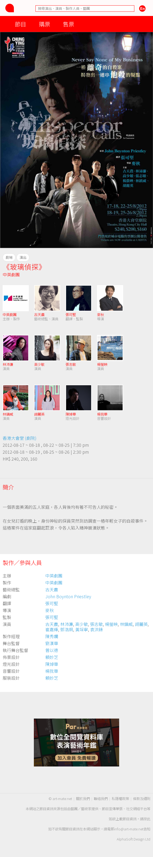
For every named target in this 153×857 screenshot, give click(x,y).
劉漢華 (51, 643)
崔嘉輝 (51, 629)
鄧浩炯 (66, 629)
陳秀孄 (51, 636)
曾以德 (51, 650)
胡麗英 (39, 414)
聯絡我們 (101, 798)
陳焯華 (71, 414)
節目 (20, 24)
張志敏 (71, 364)
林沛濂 (8, 364)
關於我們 (83, 798)
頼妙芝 (51, 657)
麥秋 (100, 314)
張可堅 (71, 314)
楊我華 (102, 414)
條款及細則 (141, 798)
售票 (68, 24)
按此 (146, 818)
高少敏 (39, 364)
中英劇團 (11, 274)
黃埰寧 (81, 629)
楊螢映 (102, 364)
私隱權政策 (120, 798)
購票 (44, 24)
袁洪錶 (96, 629)
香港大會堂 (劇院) (20, 438)
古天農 (39, 314)
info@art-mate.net (128, 828)
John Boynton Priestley (68, 596)
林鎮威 (8, 414)
